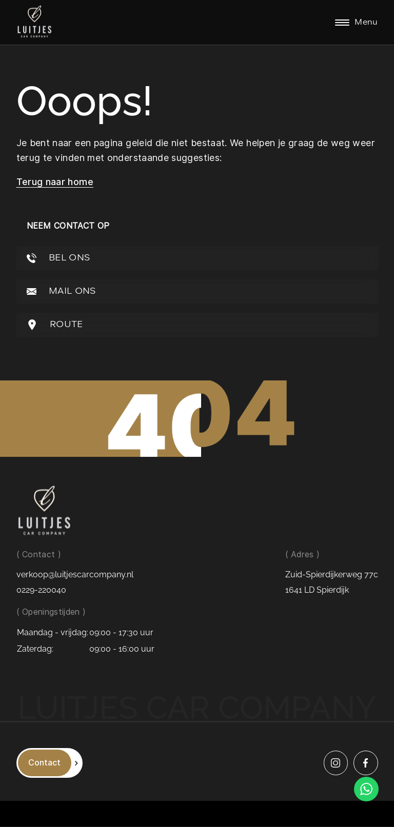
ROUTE (55, 324)
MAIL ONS (61, 291)
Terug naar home (54, 181)
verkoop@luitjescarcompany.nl (74, 575)
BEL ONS (58, 258)
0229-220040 (41, 590)
